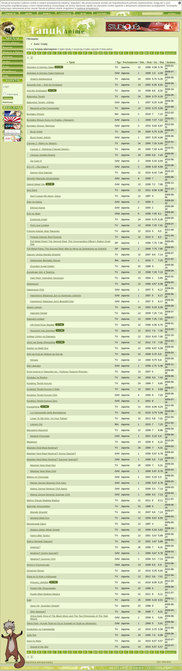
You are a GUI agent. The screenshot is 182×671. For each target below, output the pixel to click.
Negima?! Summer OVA (43, 559)
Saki (29, 600)
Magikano (32, 442)
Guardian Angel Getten (42, 266)
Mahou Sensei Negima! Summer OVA (50, 494)
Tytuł (71, 62)
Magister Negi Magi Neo (43, 465)
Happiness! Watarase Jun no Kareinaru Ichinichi (55, 295)
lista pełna (107, 49)
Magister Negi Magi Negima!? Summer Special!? (52, 459)
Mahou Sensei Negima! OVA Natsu (48, 488)
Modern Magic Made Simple (45, 529)
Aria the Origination (37, 90)
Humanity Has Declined (42, 330)
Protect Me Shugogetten (43, 588)
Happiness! (33, 283)
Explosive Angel (38, 219)
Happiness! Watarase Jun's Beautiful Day (52, 301)
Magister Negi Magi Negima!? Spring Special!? (51, 453)
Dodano (170, 62)
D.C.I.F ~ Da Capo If (37, 166)
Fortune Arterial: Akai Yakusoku (43, 231)
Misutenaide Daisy (36, 523)
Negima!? (35, 547)
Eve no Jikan (33, 213)
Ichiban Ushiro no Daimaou (41, 336)
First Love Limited (39, 225)
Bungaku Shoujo (35, 114)
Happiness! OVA (35, 289)
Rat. (161, 62)
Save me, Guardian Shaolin (44, 605)
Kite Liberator (34, 365)
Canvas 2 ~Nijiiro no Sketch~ (42, 143)
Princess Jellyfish (39, 582)
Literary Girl (36, 424)
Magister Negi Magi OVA (43, 471)
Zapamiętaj (12, 94)
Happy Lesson (34, 307)
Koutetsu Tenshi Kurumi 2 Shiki (43, 389)
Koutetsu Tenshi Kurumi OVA (42, 395)
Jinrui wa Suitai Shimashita (41, 342)
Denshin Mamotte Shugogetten (43, 178)
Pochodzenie (129, 62)
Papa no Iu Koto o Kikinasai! (41, 576)
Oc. (155, 62)
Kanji (31, 49)
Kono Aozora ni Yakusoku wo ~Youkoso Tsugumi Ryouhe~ (57, 371)
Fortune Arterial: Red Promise (45, 237)
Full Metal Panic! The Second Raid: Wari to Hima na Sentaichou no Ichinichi (67, 248)
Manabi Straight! (39, 512)
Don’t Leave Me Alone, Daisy (45, 196)
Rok (148, 62)
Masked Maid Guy (39, 518)
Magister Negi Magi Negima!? (42, 447)
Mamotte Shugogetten (38, 506)
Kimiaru (34, 360)
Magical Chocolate (40, 436)
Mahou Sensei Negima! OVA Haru (48, 482)
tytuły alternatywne (47, 49)
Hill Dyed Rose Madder (42, 324)
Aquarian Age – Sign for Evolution (44, 84)
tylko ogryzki (92, 49)
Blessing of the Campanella (44, 108)
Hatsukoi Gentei (38, 313)
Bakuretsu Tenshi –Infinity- (40, 102)
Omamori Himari (35, 570)
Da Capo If (35, 161)
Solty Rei (31, 635)
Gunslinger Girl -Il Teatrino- (41, 272)
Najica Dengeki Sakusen (40, 541)
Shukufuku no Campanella (41, 629)
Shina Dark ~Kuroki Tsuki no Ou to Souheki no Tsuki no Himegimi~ (62, 623)
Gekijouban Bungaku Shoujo (45, 260)
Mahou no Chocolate (38, 477)
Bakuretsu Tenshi (36, 96)
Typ (118, 62)
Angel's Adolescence (41, 79)
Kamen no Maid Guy (37, 348)
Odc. (141, 62)
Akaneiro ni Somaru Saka (40, 67)
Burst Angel (36, 131)
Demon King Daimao (41, 172)
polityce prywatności (87, 8)
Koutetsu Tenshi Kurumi (39, 383)
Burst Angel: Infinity (40, 137)
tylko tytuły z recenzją (71, 49)
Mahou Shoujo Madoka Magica (43, 500)
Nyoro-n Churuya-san (38, 564)
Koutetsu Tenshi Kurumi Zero (42, 401)
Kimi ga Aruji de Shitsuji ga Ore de (45, 354)
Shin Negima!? (38, 611)
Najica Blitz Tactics (40, 535)
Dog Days (32, 190)
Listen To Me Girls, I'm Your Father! (48, 418)
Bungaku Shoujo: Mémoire (41, 125)
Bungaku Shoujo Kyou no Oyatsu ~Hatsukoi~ (50, 120)
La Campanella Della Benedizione (48, 412)
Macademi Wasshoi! (37, 430)
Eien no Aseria (34, 201)
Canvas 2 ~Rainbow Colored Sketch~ (50, 149)
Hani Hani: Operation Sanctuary (47, 278)
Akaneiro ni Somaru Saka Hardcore (45, 73)
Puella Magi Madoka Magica (45, 594)
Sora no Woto (34, 641)
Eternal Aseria (37, 207)
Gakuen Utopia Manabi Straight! (43, 254)
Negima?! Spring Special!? (44, 553)
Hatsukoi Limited (35, 319)
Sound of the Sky (39, 646)
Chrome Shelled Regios (42, 155)
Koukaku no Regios (37, 377)
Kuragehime (33, 406)
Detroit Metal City (36, 184)
